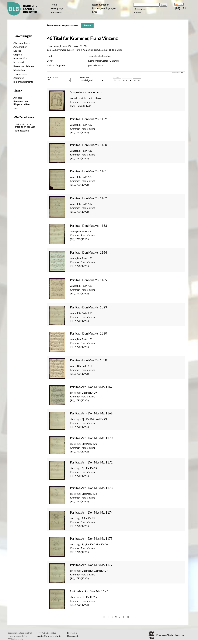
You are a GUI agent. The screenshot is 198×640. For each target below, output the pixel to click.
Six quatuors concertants (86, 92)
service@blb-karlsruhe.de (49, 636)
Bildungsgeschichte (23, 81)
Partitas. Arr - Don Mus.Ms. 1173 (91, 488)
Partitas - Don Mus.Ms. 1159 (88, 119)
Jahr (15, 108)
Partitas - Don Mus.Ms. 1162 (88, 198)
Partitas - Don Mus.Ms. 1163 (88, 225)
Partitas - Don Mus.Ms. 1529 (88, 307)
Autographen (20, 46)
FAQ (94, 12)
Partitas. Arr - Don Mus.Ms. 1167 (91, 387)
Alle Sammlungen (22, 43)
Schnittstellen (22, 130)
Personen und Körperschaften (21, 103)
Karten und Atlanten (24, 66)
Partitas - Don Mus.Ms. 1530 (88, 333)
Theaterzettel (20, 74)
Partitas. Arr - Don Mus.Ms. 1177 (91, 565)
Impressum (56, 12)
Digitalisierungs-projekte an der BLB (25, 125)
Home (54, 4)
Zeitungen (18, 77)
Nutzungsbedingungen (104, 8)
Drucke (17, 50)
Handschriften (20, 58)
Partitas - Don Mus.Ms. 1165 (88, 280)
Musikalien (19, 70)
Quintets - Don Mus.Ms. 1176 (89, 591)
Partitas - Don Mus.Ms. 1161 (88, 171)
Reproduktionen (100, 4)
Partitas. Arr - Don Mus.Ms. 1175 (91, 538)
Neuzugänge (57, 8)
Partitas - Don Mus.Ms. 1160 (88, 145)
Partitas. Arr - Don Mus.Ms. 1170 (91, 438)
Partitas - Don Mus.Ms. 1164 (88, 252)
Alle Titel (17, 97)
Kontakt (138, 12)
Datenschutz (73, 636)
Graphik (17, 54)
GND (181, 72)
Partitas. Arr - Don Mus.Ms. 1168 (91, 413)
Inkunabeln (19, 62)
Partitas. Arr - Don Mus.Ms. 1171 (91, 462)
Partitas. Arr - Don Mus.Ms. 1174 (91, 512)
